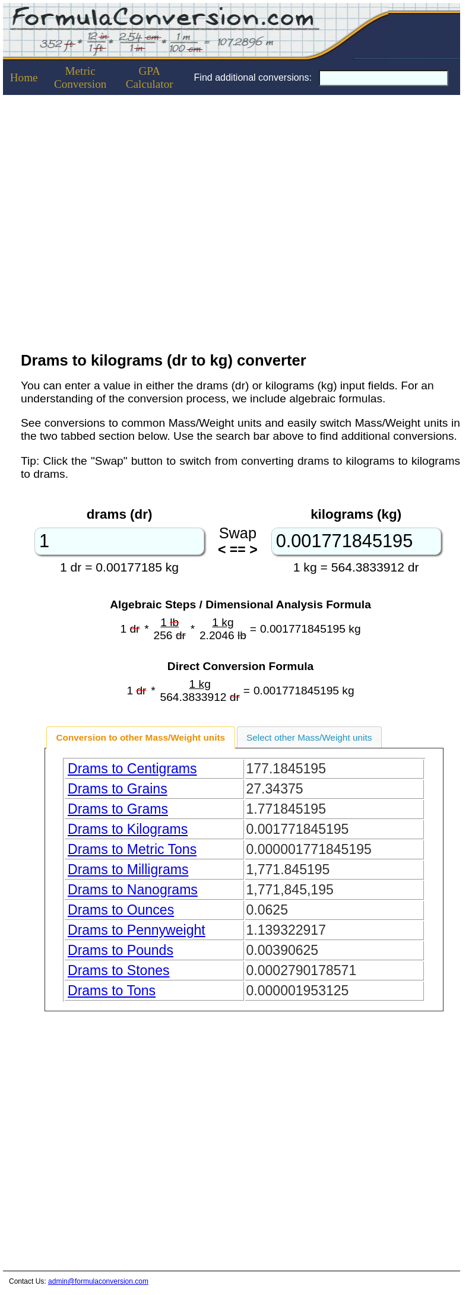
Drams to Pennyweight (136, 930)
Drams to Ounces (121, 910)
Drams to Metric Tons (132, 849)
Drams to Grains (117, 788)
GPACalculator (149, 77)
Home (24, 77)
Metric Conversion (80, 77)
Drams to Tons (112, 990)
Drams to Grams (118, 809)
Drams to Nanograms (133, 889)
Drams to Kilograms (128, 829)
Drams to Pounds (120, 950)
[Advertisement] (111, 1145)
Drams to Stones (119, 970)
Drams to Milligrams (128, 869)
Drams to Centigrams (132, 768)
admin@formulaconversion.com (98, 1281)
